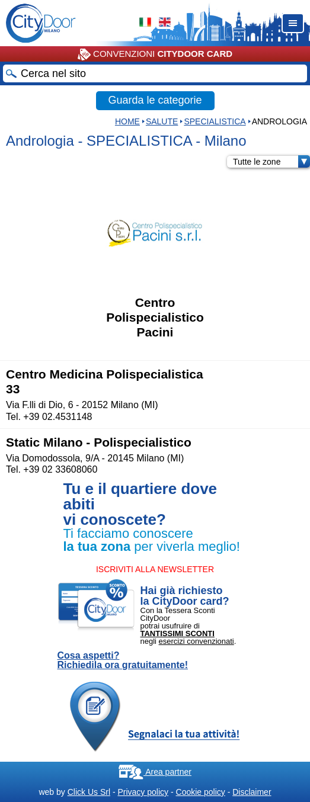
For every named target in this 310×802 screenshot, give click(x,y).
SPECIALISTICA (214, 121)
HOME (127, 121)
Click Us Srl (89, 792)
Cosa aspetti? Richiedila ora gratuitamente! (122, 660)
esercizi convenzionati (196, 641)
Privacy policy (142, 792)
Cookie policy (200, 792)
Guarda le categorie (155, 100)
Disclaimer (251, 792)
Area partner (155, 772)
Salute (162, 121)
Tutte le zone (271, 162)
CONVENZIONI (155, 54)
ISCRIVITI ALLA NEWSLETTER (155, 569)
